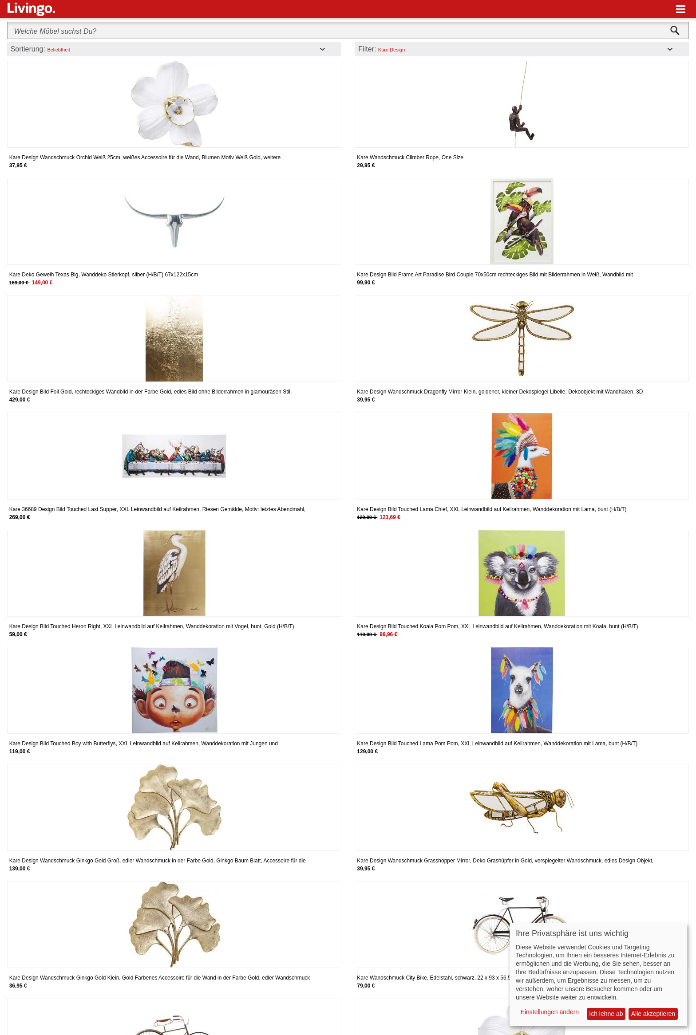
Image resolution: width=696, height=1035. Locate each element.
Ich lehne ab (606, 1013)
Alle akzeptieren (653, 1013)
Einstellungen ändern (550, 1011)
